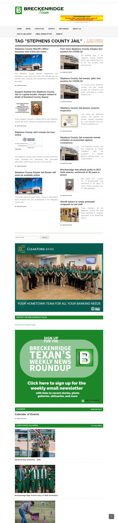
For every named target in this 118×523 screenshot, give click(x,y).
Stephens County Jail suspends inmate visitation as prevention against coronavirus (80, 146)
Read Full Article (20, 86)
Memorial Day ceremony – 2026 (28, 469)
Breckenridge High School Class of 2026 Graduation (36, 505)
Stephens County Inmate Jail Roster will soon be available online (33, 182)
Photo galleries (25, 34)
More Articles (96, 419)
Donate (61, 34)
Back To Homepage (95, 40)
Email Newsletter (45, 34)
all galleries (96, 435)
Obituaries (66, 28)
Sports (53, 28)
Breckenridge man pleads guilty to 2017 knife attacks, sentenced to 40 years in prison (80, 180)
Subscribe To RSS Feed (93, 42)
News (28, 28)
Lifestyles (41, 28)
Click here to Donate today (25, 335)
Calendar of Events (27, 424)
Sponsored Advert (82, 22)
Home (19, 28)
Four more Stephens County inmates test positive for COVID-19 (80, 52)
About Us (80, 29)
